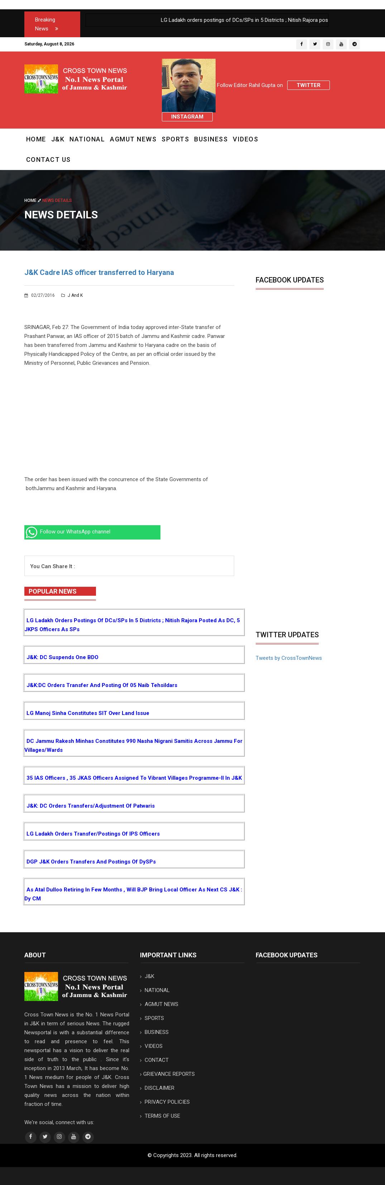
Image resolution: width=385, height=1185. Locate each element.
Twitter (309, 85)
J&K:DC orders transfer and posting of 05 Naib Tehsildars (102, 685)
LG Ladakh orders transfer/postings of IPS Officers (93, 834)
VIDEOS (245, 139)
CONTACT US (48, 159)
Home (36, 139)
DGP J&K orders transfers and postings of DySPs (91, 861)
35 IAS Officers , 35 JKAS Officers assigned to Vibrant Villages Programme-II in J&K (134, 778)
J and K (72, 295)
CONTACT (154, 1060)
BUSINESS (211, 139)
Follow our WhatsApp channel (67, 531)
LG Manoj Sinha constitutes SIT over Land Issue (88, 713)
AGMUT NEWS (133, 139)
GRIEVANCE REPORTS (167, 1074)
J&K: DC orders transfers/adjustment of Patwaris (91, 806)
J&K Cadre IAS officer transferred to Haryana (99, 272)
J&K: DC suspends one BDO (62, 657)
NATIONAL (87, 139)
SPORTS (175, 139)
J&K (58, 139)
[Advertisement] (129, 425)
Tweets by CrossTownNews (289, 658)
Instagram (187, 116)
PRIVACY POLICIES (165, 1102)
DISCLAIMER (157, 1088)
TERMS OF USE (160, 1116)
